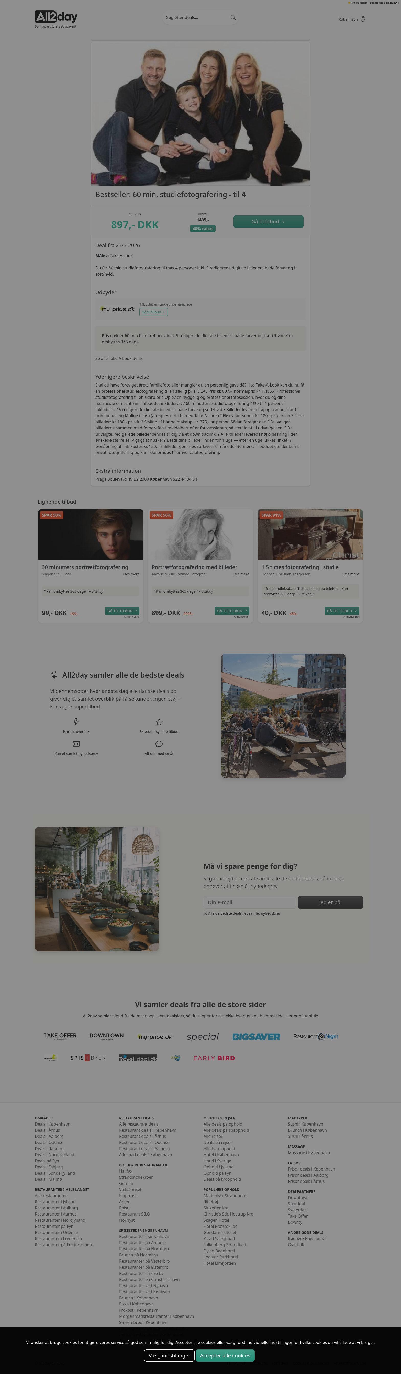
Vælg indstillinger (169, 1355)
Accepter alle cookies (225, 1355)
